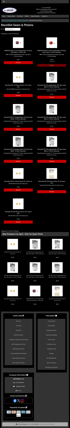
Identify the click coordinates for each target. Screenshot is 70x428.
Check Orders (51, 325)
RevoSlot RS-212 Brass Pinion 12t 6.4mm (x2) (18, 86)
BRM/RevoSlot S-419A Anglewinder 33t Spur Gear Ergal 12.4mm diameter (52, 51)
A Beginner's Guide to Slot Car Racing (18, 339)
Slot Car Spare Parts (11, 20)
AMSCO (27, 16)
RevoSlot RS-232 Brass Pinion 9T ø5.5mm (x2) (51, 182)
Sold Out (52, 65)
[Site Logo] (12, 9)
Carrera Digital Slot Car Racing (18, 353)
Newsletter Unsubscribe (51, 367)
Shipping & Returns (51, 330)
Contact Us (44, 16)
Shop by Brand (11, 16)
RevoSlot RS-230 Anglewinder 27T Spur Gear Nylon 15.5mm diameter (52, 150)
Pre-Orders (20, 16)
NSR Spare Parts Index (18, 349)
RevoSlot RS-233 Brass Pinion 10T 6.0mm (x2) (18, 212)
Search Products (35, 16)
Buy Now (18, 62)
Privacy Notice (51, 339)
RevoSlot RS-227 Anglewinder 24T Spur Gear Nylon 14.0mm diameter (18, 118)
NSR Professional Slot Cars (18, 344)
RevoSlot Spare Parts (23, 20)
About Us (18, 321)
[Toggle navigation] (3, 2)
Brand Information (18, 335)
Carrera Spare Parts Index (18, 358)
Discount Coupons (51, 362)
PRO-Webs (51, 424)
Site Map (51, 353)
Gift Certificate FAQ (51, 358)
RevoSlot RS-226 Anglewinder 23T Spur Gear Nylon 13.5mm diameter (52, 86)
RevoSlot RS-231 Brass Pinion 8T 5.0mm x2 (18, 181)
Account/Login (51, 321)
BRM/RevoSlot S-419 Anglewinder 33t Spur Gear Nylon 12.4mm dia (18, 51)
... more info (52, 61)
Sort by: (2, 29)
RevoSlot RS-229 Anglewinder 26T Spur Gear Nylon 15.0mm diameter (18, 150)
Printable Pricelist (51, 349)
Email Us (19, 390)
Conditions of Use (51, 344)
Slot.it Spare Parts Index (18, 362)
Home (3, 16)
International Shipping (51, 335)
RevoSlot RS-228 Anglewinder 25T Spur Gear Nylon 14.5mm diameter (52, 118)
